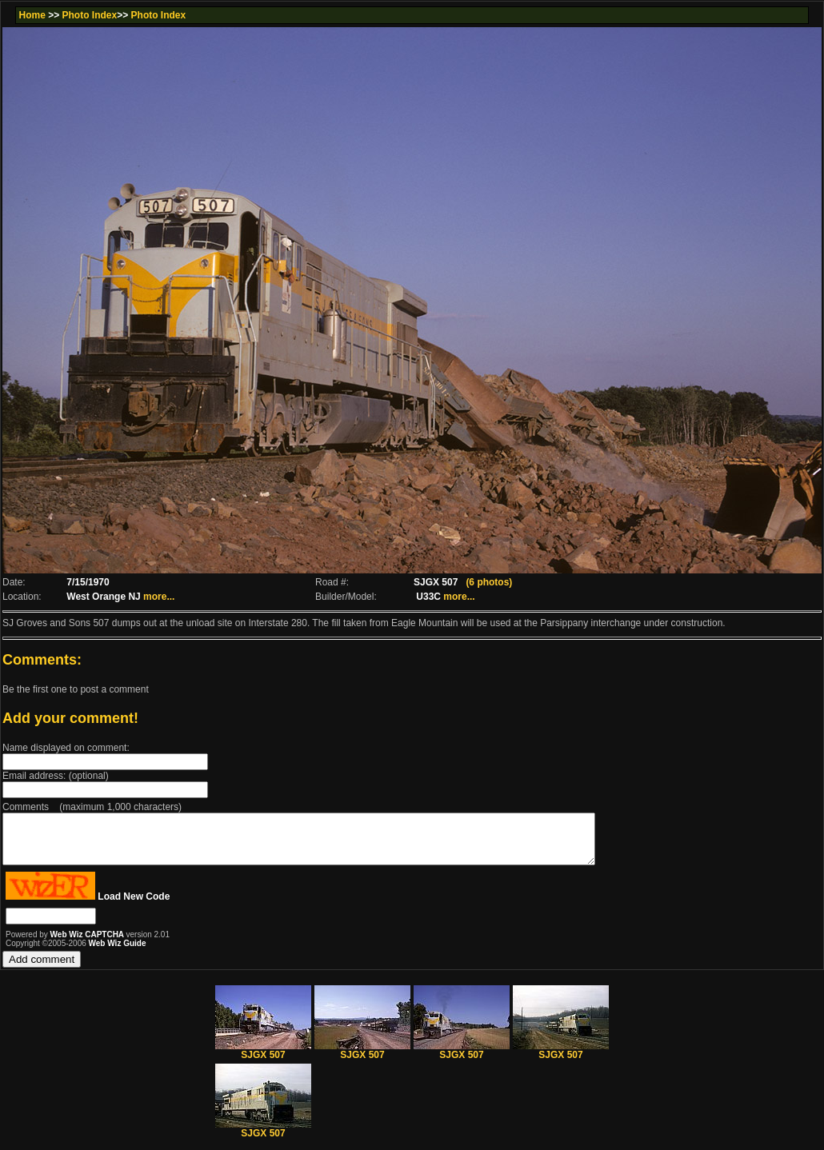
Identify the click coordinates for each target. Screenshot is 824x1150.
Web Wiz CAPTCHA (88, 944)
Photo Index (90, 15)
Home (31, 15)
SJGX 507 (263, 1060)
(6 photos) (489, 582)
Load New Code (134, 906)
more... (158, 596)
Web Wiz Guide (117, 952)
